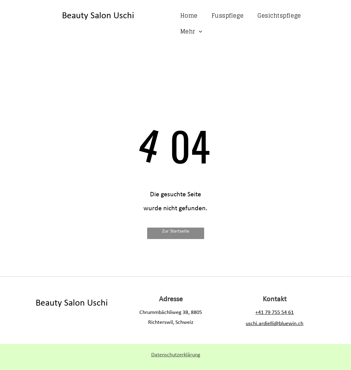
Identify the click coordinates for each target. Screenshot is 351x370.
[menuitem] (191, 16)
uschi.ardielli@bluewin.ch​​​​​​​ (274, 324)
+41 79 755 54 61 (274, 313)
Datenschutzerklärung (175, 355)
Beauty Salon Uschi (98, 16)
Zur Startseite (175, 231)
